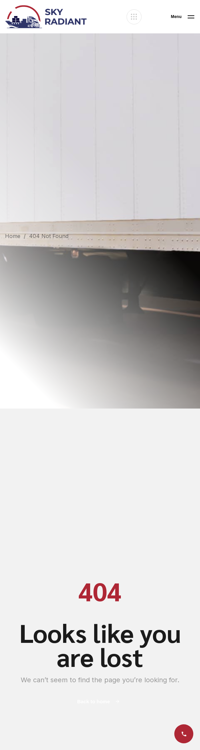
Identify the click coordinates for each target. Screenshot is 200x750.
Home (12, 236)
